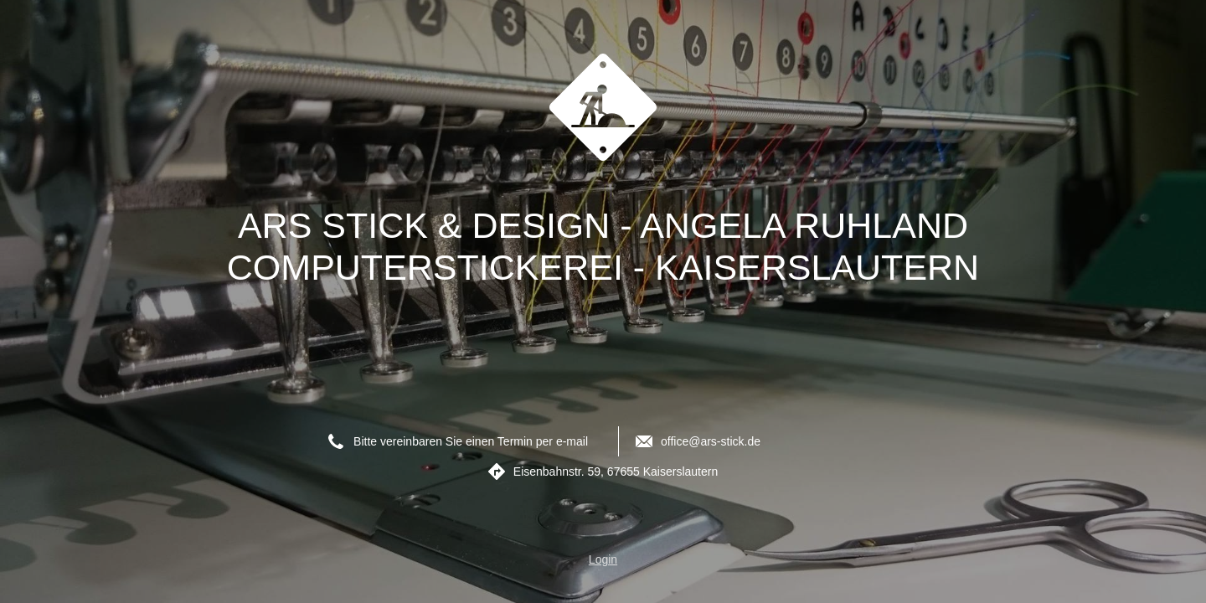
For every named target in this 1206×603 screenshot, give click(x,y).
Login (603, 559)
